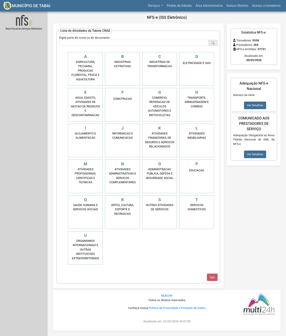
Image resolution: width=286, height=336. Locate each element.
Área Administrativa (209, 5)
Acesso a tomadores (266, 5)
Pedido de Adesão (179, 5)
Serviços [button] (154, 5)
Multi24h (166, 295)
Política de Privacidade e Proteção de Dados (177, 308)
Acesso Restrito (237, 5)
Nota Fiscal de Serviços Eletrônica (24, 28)
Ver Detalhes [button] (255, 105)
